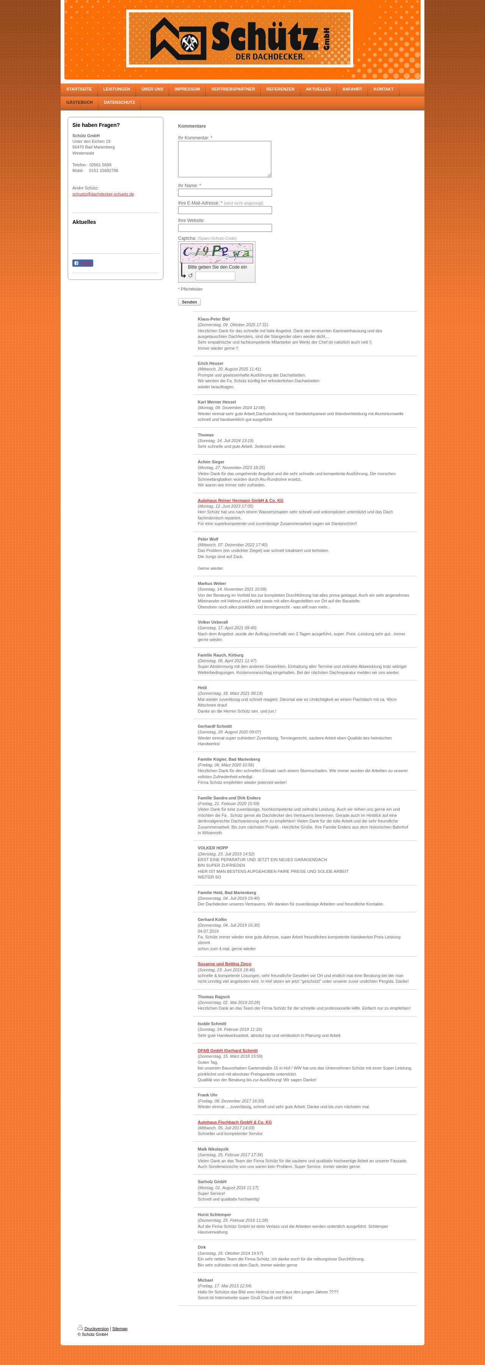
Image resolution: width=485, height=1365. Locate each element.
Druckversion (93, 1335)
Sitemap (119, 1335)
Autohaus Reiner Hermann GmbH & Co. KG (240, 507)
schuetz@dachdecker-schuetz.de (103, 194)
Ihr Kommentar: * (195, 138)
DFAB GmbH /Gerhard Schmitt (228, 1057)
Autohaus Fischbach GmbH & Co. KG (235, 1129)
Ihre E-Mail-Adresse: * (220, 210)
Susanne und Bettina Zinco (225, 970)
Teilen (83, 263)
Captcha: (207, 245)
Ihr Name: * (189, 192)
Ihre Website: (191, 227)
